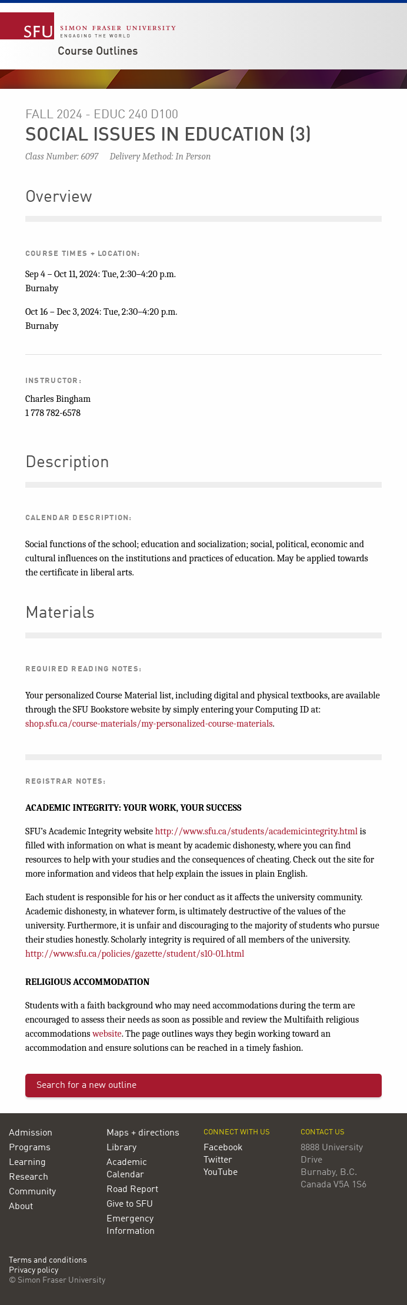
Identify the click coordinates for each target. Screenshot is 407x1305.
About (21, 1206)
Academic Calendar (126, 1169)
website (107, 1033)
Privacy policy (33, 1270)
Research (28, 1177)
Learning (27, 1162)
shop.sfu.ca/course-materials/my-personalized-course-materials (149, 723)
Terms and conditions (48, 1260)
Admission (30, 1133)
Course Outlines (98, 52)
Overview (58, 197)
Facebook (223, 1148)
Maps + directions (142, 1133)
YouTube (221, 1172)
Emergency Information (130, 1225)
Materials (60, 613)
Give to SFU (129, 1204)
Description (67, 463)
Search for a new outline (86, 1085)
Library (121, 1148)
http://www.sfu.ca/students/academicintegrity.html (256, 831)
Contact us (323, 1132)
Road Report (132, 1189)
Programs (30, 1148)
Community (32, 1192)
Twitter (218, 1160)
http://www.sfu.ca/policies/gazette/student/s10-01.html (134, 953)
